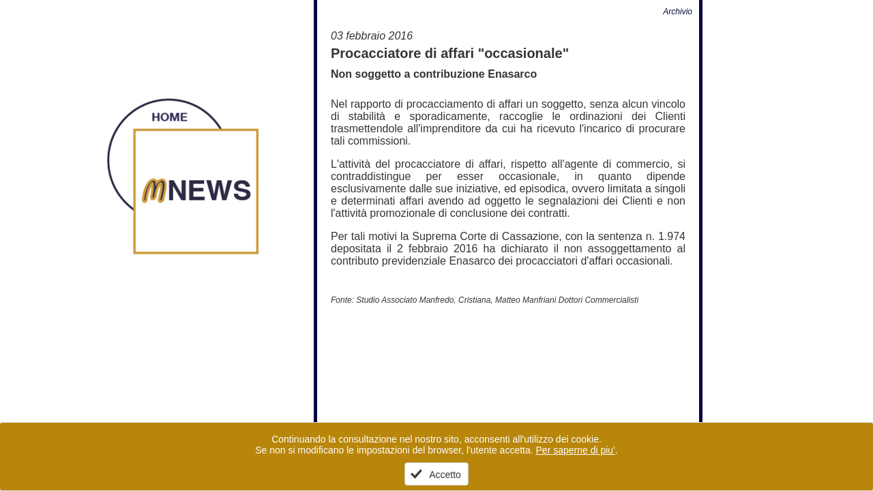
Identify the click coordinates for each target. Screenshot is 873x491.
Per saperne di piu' (575, 450)
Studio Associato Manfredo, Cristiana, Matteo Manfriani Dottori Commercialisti (497, 300)
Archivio (677, 11)
